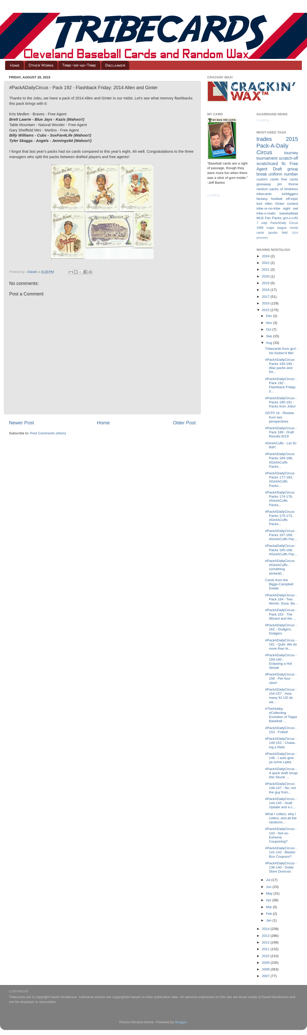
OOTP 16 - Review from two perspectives (279, 417)
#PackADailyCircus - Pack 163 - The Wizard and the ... (281, 614)
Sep (269, 336)
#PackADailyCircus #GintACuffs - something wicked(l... (279, 567)
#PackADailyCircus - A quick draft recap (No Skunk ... (281, 773)
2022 (266, 263)
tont (259, 204)
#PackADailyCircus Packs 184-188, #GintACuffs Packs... (279, 460)
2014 (266, 929)
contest (292, 204)
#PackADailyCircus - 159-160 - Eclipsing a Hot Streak (281, 661)
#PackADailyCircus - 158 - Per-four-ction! (281, 678)
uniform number (283, 174)
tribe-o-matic (266, 213)
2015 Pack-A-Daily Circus (277, 146)
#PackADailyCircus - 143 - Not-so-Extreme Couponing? (281, 835)
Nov (269, 323)
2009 (266, 963)
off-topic (292, 199)
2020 (266, 276)
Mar (269, 907)
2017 (266, 297)
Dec (269, 316)
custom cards (268, 179)
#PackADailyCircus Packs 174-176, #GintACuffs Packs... (279, 498)
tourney (291, 152)
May (269, 893)
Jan (269, 920)
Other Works (41, 65)
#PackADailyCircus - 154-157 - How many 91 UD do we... (281, 696)
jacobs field (278, 232)
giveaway (264, 184)
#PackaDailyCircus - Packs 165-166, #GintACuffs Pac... (281, 550)
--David (32, 272)
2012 (266, 942)
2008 (266, 969)
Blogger (181, 1022)
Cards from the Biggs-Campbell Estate (279, 584)
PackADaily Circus (284, 223)
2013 (266, 936)
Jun (269, 887)
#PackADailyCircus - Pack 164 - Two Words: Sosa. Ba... (281, 599)
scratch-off (288, 158)
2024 (266, 256)
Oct (269, 329)
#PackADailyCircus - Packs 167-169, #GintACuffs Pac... (281, 535)
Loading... (214, 195)
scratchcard (267, 163)
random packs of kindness (277, 189)
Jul (268, 880)
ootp (264, 223)
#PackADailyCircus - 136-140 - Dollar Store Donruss (281, 867)
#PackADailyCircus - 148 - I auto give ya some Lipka (281, 758)
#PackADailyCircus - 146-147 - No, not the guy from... (281, 788)
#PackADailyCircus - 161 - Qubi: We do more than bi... (281, 644)
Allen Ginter (274, 204)
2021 (266, 269)
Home (15, 65)
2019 (266, 283)
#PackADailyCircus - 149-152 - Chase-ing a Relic (281, 743)
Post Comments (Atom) (48, 433)
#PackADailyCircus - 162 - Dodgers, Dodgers (281, 629)
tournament (267, 158)
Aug (269, 343)
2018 (266, 290)
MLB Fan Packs (269, 218)
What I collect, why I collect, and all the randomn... (281, 818)
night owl (290, 208)
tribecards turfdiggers (277, 194)
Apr (269, 900)
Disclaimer (115, 65)
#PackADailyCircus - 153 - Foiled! (281, 730)
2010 (266, 956)
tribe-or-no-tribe (268, 208)
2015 (266, 310)
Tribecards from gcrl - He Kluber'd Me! (281, 351)
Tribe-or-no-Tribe (79, 65)
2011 (266, 949)
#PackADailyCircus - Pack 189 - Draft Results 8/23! (281, 432)
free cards (289, 179)
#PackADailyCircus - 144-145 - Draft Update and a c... (281, 803)
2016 (266, 303)
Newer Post (21, 422)
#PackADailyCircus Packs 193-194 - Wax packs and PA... (279, 366)
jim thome (288, 184)
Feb (269, 914)
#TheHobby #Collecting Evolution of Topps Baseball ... (281, 715)
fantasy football (269, 199)
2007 (266, 976)
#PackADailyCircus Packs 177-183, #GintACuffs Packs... (279, 479)
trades (264, 139)
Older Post (184, 422)
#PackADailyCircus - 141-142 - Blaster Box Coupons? (281, 852)
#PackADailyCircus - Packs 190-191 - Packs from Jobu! (281, 402)
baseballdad (288, 213)
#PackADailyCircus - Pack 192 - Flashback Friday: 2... (281, 385)
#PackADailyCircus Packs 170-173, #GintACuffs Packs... (279, 518)
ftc (283, 163)
